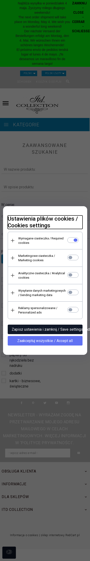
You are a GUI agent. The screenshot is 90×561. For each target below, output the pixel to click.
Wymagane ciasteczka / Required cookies (41, 241)
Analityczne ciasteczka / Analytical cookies (41, 275)
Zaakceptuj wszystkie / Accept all (45, 341)
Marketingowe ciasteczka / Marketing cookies (36, 258)
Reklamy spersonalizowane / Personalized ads (37, 310)
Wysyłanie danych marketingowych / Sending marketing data (42, 293)
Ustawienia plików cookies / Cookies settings (43, 222)
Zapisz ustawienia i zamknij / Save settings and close (47, 329)
